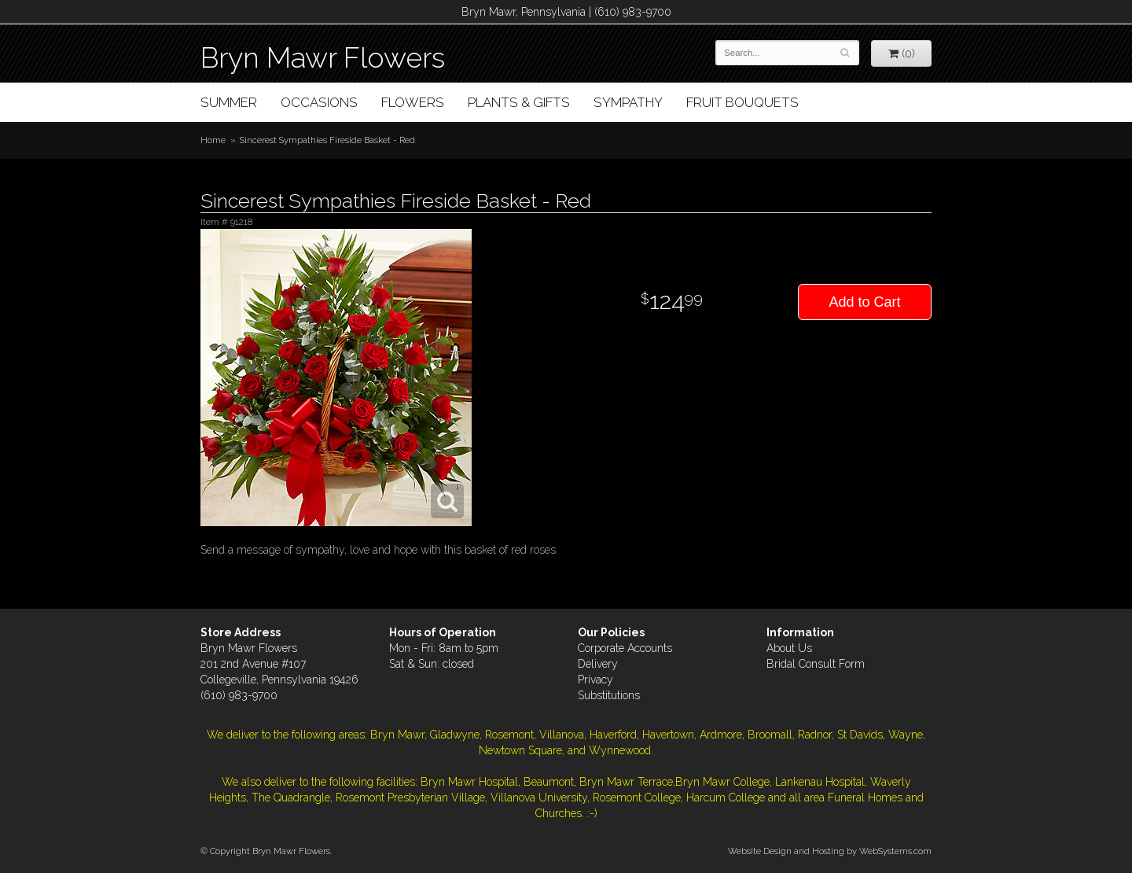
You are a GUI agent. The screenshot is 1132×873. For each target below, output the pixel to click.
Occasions (319, 102)
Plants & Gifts (519, 102)
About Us (789, 648)
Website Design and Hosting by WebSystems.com (830, 850)
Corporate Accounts (625, 648)
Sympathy (628, 102)
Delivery (598, 664)
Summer (228, 102)
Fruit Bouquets (742, 102)
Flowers (412, 102)
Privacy (595, 679)
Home (213, 140)
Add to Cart (864, 302)
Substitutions (609, 695)
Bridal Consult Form (815, 664)
